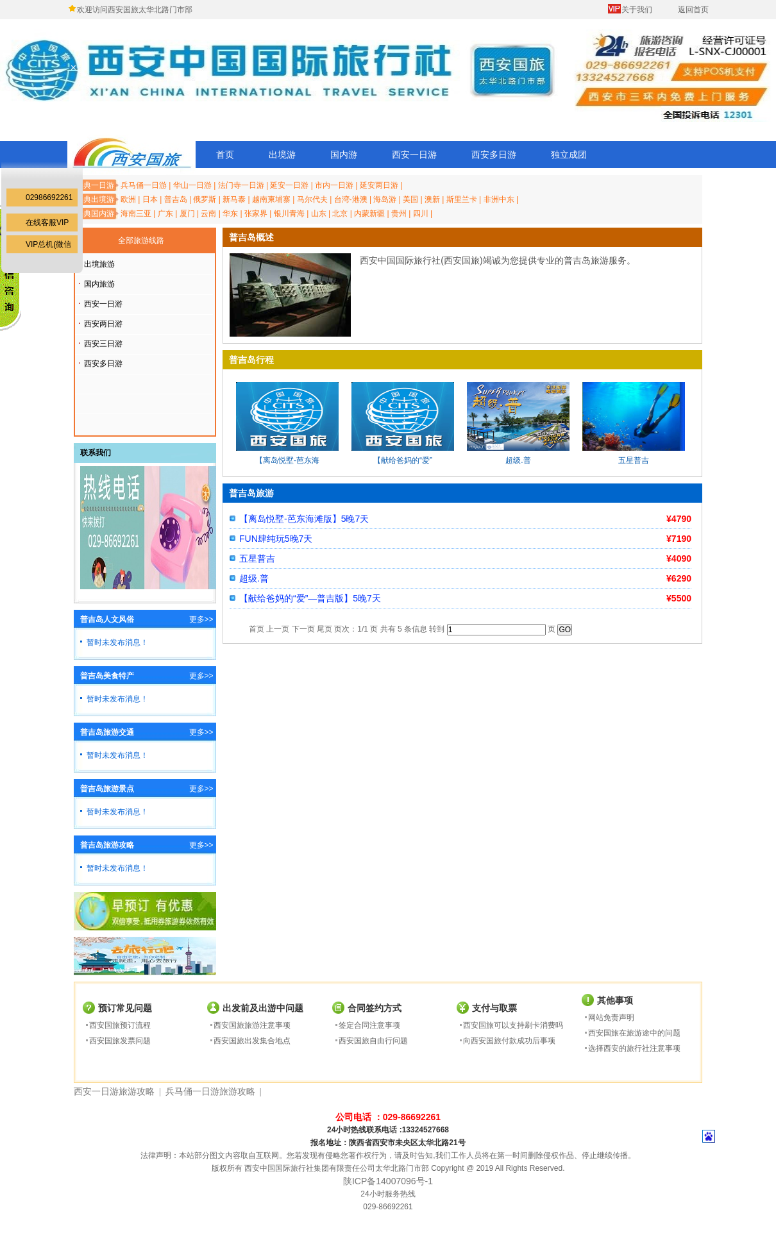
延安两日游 (379, 185)
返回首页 (693, 9)
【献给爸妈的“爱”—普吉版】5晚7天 (310, 598)
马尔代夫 (312, 199)
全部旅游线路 (141, 240)
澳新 (432, 199)
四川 (420, 213)
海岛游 (384, 199)
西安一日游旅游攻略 (114, 1091)
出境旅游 (99, 264)
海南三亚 (136, 213)
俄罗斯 (204, 199)
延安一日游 (289, 185)
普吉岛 (175, 199)
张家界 (255, 213)
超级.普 (517, 460)
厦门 (187, 213)
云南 (208, 213)
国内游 (343, 154)
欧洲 (128, 199)
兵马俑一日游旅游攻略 (210, 1091)
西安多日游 (493, 154)
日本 (150, 199)
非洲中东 (499, 199)
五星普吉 (633, 460)
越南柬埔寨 (271, 199)
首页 (225, 154)
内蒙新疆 (369, 213)
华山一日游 (192, 185)
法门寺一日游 (241, 185)
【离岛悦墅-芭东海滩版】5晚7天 (304, 519)
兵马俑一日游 (144, 185)
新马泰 (234, 199)
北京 (340, 213)
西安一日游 (414, 154)
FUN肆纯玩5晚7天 (275, 538)
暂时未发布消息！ (117, 642)
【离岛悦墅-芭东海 (287, 460)
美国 (410, 199)
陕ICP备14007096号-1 (388, 1181)
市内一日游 (334, 185)
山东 (318, 213)
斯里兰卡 (461, 199)
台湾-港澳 (350, 199)
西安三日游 (103, 343)
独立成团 (569, 154)
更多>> (201, 619)
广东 (165, 213)
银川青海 (289, 213)
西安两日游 (103, 323)
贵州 (399, 213)
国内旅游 (99, 284)
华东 (230, 213)
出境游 (282, 154)
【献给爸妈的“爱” (402, 460)
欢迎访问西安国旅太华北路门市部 (134, 9)
